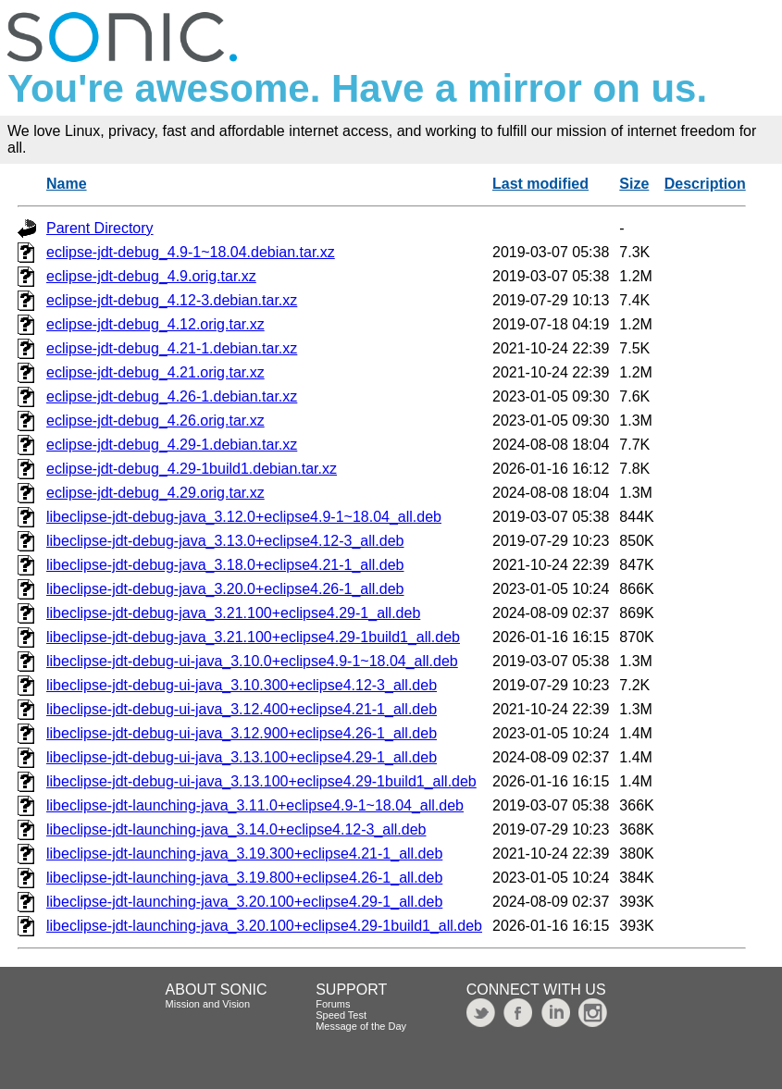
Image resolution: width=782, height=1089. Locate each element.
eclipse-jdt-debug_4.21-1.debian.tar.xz (171, 348)
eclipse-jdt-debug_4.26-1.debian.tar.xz (171, 396)
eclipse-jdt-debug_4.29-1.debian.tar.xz (171, 444)
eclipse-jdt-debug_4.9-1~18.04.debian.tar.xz (190, 252)
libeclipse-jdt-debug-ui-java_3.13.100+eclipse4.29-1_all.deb (241, 757)
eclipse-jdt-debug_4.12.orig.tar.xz (155, 324)
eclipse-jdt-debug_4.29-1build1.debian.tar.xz (191, 468)
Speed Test (341, 1015)
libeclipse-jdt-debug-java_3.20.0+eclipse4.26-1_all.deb (224, 589)
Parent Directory (100, 228)
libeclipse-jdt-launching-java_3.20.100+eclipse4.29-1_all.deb (244, 902)
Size (634, 184)
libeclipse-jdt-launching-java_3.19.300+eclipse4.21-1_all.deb (244, 853)
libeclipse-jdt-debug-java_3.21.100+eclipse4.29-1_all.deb (233, 613)
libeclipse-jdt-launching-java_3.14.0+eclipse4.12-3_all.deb (236, 829)
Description (705, 184)
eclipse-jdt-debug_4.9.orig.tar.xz (151, 276)
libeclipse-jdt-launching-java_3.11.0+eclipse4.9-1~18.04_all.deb (255, 805)
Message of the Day (361, 1026)
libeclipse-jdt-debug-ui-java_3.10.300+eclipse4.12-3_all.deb (241, 685)
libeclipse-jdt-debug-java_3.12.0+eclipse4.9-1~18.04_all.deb (243, 517)
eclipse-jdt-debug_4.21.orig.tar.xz (155, 372)
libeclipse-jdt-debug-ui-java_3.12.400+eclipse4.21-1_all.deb (241, 709)
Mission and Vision (208, 1003)
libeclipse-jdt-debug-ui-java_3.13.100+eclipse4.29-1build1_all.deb (261, 781)
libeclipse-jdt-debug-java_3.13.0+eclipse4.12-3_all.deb (224, 541)
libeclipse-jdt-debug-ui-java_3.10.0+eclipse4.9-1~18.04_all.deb (252, 661)
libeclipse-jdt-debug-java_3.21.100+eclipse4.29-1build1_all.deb (253, 637)
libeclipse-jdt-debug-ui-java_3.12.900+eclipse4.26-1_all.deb (241, 733)
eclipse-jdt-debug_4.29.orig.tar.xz (155, 493)
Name (66, 184)
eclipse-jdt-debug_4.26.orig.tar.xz (155, 420)
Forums (333, 1003)
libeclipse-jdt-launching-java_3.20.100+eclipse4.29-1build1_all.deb (264, 926)
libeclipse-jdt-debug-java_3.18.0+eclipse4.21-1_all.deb (224, 565)
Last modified (540, 184)
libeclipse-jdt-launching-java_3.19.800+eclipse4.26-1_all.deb (244, 877)
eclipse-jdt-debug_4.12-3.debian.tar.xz (171, 300)
